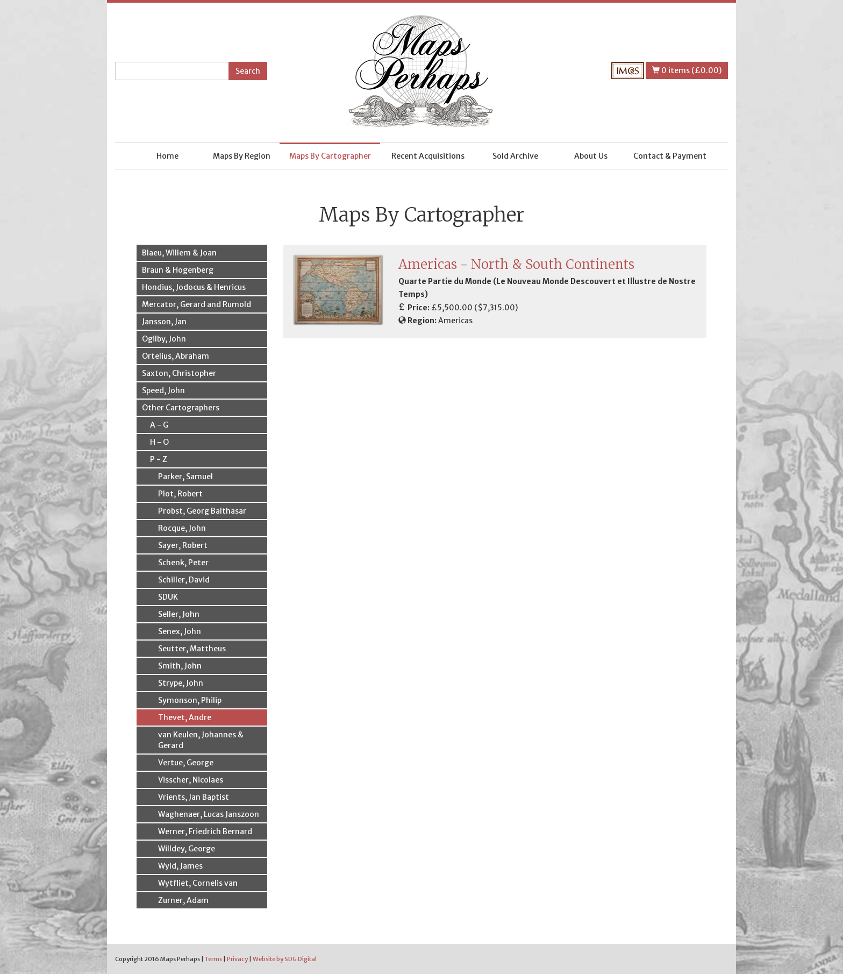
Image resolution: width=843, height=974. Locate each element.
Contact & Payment (669, 156)
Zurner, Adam (183, 900)
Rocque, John (182, 528)
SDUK (168, 597)
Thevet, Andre (184, 717)
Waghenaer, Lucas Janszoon (208, 814)
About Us (591, 156)
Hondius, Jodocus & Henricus (194, 287)
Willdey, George (186, 849)
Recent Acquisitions (428, 156)
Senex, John (179, 631)
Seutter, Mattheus (192, 648)
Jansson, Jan (164, 321)
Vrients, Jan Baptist (193, 797)
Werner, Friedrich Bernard (205, 831)
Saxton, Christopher (179, 373)
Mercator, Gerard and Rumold (196, 304)
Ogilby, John (164, 339)
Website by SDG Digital (285, 959)
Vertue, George (185, 762)
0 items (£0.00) (686, 70)
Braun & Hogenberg (177, 270)
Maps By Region (241, 156)
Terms (213, 959)
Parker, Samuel (185, 476)
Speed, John (163, 390)
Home (167, 156)
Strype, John (180, 683)
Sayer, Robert (183, 545)
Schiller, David (184, 580)
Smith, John (180, 666)
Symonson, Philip (190, 700)
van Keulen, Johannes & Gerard (201, 740)
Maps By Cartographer (330, 156)
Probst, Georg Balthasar (202, 511)
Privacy (237, 959)
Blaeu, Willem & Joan (179, 253)
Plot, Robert (180, 494)
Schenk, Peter (183, 562)
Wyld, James (180, 866)
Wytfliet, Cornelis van (198, 883)
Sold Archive (515, 156)
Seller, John (178, 614)
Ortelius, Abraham (175, 356)
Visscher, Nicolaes (190, 780)
